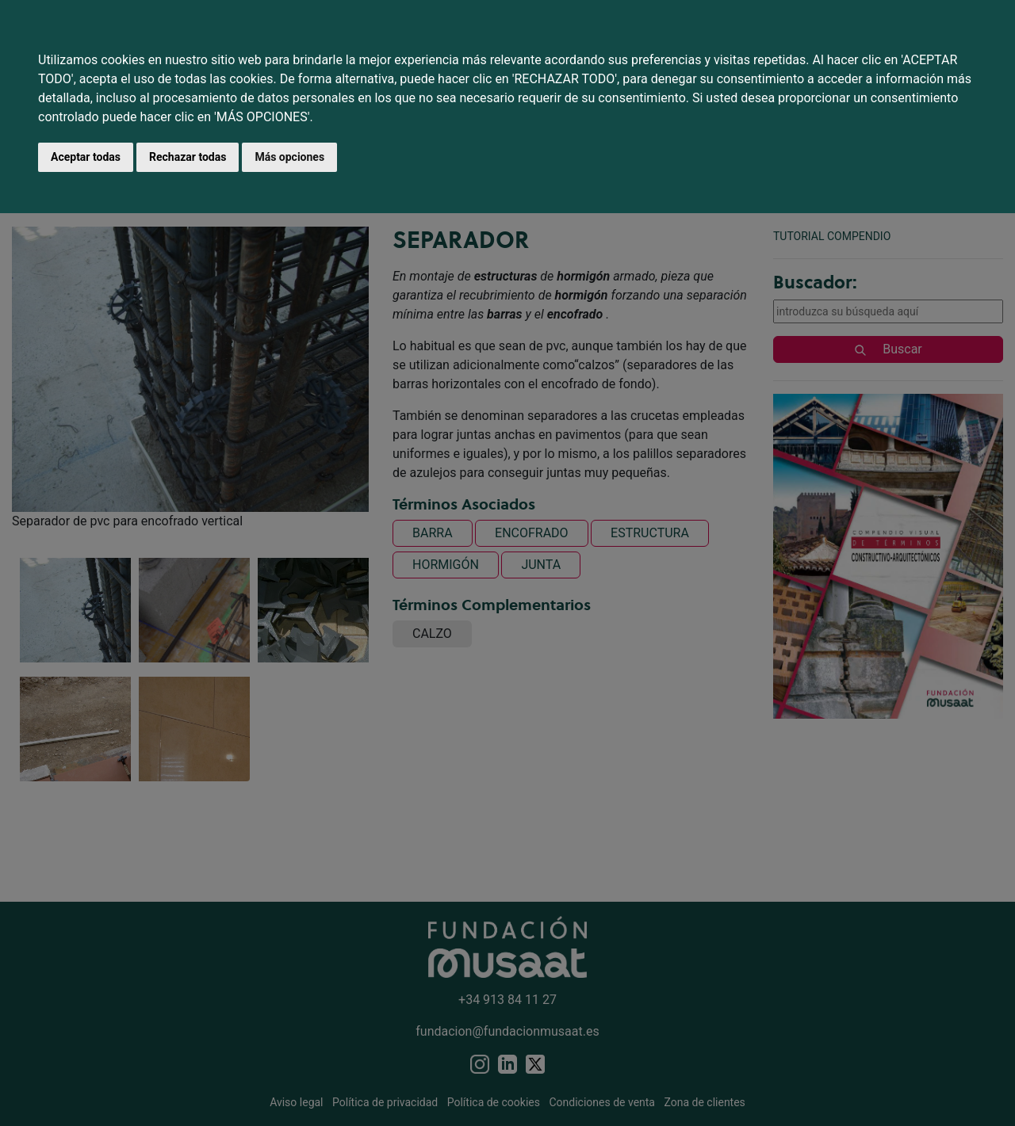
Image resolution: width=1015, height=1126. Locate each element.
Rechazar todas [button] (187, 157)
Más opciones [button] (289, 157)
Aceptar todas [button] (86, 157)
